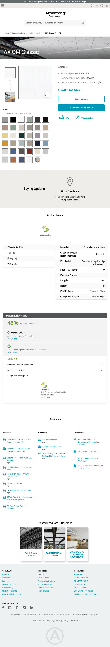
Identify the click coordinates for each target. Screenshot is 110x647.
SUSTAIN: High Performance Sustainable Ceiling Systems (53, 454)
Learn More (12, 352)
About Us (6, 575)
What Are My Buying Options (14, 594)
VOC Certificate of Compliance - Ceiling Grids (90, 467)
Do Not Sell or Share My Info (87, 614)
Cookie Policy (50, 614)
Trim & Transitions (45, 584)
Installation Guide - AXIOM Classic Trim (18, 475)
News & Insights (9, 584)
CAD (67, 118)
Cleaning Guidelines (15, 483)
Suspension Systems (46, 581)
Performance (43, 591)
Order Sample (81, 99)
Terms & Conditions (32, 614)
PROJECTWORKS (81, 581)
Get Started (12, 339)
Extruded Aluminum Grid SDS (19, 490)
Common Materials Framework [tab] (20, 364)
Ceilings (41, 575)
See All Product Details (70, 89)
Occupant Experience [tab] (16, 370)
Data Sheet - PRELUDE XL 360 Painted (19, 459)
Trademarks (15, 614)
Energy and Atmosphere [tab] (17, 375)
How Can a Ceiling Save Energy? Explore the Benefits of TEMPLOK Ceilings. (55, 2)
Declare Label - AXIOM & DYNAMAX (88, 459)
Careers (5, 581)
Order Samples (80, 584)
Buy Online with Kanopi (83, 591)
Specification (87, 118)
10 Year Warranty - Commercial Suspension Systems (19, 498)
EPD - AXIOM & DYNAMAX (88, 451)
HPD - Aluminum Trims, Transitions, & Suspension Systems (88, 442)
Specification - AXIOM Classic (19, 467)
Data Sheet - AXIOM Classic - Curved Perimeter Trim (19, 440)
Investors (6, 578)
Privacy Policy (65, 614)
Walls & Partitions (45, 578)
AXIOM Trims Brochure (51, 446)
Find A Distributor (81, 578)
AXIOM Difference (49, 440)
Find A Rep (78, 575)
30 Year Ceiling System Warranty (16, 507)
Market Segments (9, 591)
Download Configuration (81, 108)
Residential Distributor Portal (86, 594)
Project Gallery (80, 588)
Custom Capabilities (46, 588)
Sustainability (7, 588)
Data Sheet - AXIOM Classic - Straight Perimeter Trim (19, 450)
